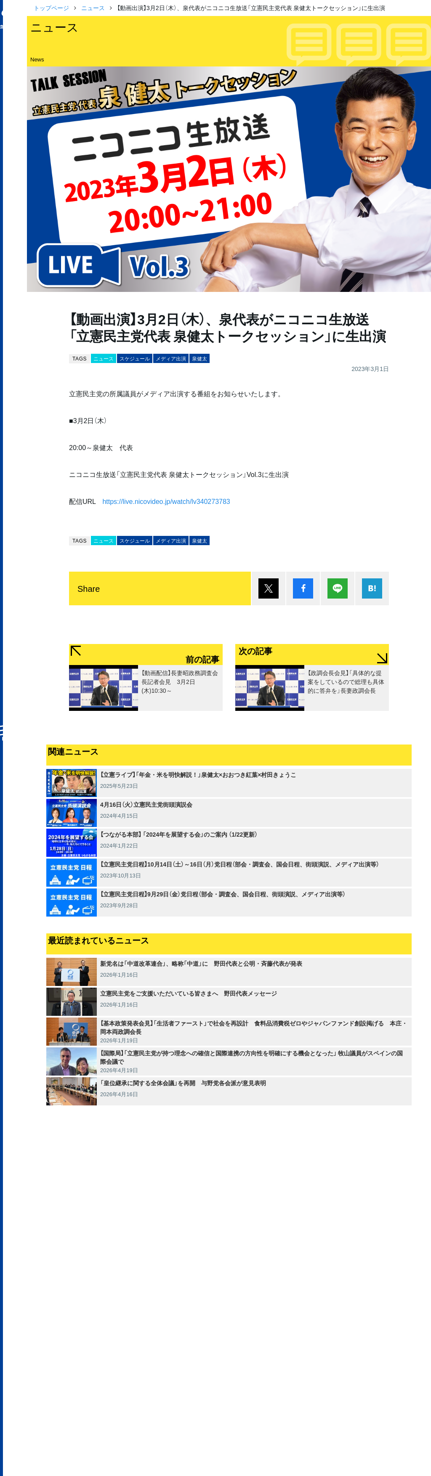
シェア (303, 588)
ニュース (93, 7)
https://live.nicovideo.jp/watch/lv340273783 (166, 501)
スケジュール (135, 358)
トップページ (51, 7)
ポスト (268, 588)
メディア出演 (171, 358)
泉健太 (199, 358)
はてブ (372, 588)
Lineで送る (337, 588)
